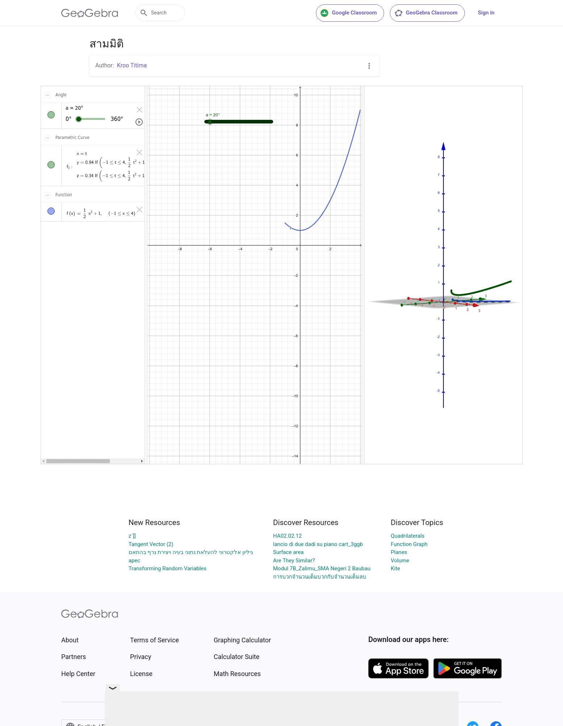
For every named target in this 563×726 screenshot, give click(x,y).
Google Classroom (348, 13)
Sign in (486, 12)
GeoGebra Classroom (426, 13)
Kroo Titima (132, 65)
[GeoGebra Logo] (89, 13)
